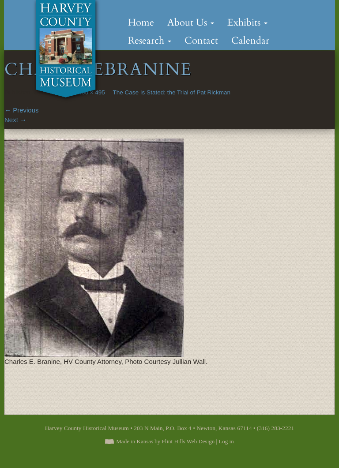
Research (149, 40)
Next (15, 120)
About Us (190, 22)
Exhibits (247, 22)
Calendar (250, 40)
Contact (201, 40)
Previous (21, 110)
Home (141, 22)
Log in (226, 441)
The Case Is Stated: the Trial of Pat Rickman (171, 92)
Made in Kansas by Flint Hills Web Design (165, 441)
